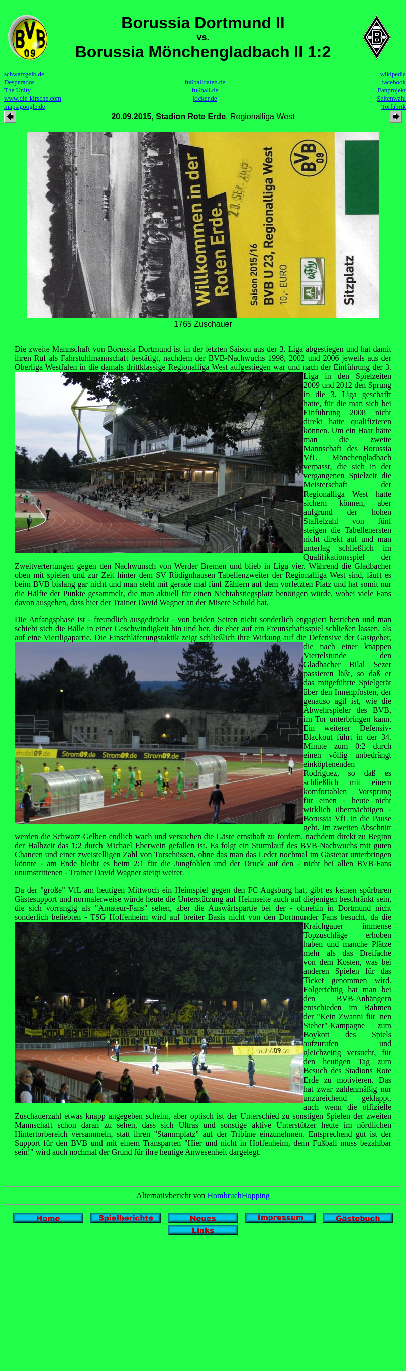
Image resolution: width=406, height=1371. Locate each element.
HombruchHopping (238, 1195)
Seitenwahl (391, 98)
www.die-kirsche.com (32, 98)
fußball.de (205, 90)
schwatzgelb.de (24, 74)
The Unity (17, 90)
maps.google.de (24, 106)
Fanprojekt (392, 90)
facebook (394, 82)
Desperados (19, 82)
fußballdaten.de (205, 82)
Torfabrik (393, 106)
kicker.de (205, 98)
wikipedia (393, 74)
